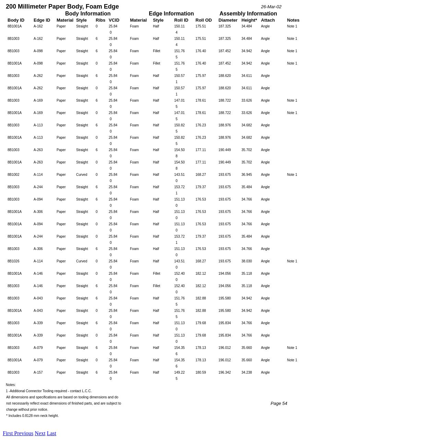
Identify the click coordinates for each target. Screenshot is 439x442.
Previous (23, 433)
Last (51, 433)
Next (40, 433)
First (8, 433)
